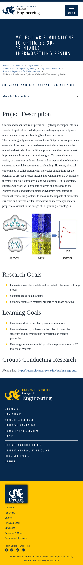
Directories (10, 528)
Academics (18, 65)
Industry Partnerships (22, 430)
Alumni (10, 461)
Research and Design (20, 425)
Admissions (13, 414)
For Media (10, 513)
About (9, 436)
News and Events (17, 456)
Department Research (50, 68)
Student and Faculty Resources (28, 450)
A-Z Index (9, 507)
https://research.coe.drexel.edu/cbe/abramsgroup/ (47, 370)
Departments (33, 65)
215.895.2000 (30, 560)
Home (5, 65)
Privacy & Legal (12, 523)
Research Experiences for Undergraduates (21, 71)
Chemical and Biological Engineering (19, 68)
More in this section (41, 96)
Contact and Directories (23, 445)
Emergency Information (16, 538)
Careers (9, 518)
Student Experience (19, 419)
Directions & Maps (14, 533)
